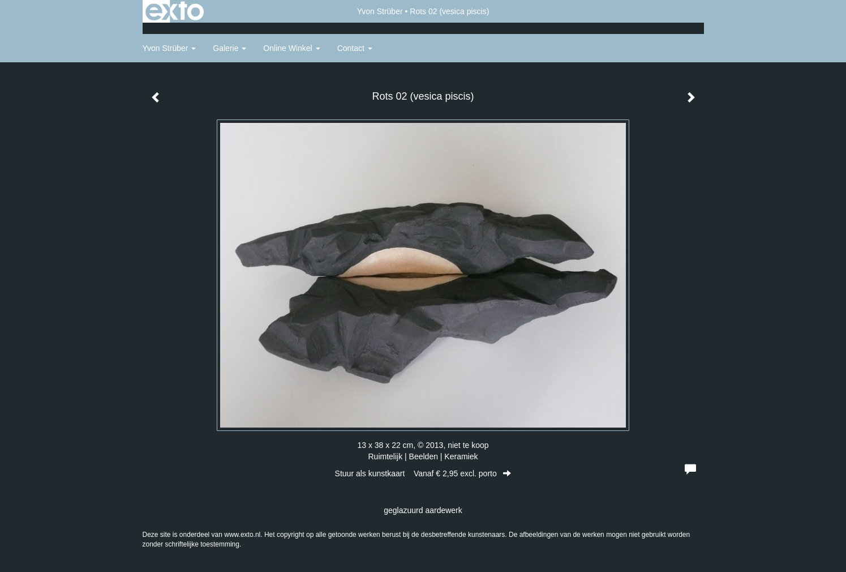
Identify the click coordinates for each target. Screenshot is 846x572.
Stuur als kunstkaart (423, 473)
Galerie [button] (229, 48)
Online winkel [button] (291, 48)
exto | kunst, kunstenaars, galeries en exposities (175, 11)
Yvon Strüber (380, 11)
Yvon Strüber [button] (169, 48)
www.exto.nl (242, 535)
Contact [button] (354, 48)
